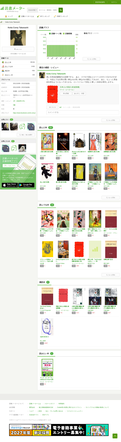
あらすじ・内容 (79, 93)
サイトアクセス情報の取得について (97, 407)
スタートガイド (50, 403)
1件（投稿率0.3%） (19, 101)
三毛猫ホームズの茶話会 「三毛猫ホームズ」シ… (63, 230)
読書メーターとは (35, 403)
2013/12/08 (76, 107)
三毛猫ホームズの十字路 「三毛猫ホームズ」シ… (47, 230)
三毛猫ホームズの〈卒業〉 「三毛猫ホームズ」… (94, 183)
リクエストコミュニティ (75, 411)
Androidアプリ (33, 415)
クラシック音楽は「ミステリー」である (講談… (46, 261)
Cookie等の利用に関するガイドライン (69, 407)
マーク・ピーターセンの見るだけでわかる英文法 (46, 379)
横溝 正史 (90, 233)
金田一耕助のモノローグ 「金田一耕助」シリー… (94, 230)
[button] (61, 10)
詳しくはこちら (9, 165)
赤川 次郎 (43, 155)
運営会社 (32, 407)
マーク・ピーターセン (67, 90)
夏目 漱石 (106, 263)
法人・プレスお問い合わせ (54, 411)
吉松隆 (42, 263)
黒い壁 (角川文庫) (61, 182)
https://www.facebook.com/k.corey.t (24, 113)
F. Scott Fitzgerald (45, 310)
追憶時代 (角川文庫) (94, 151)
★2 (60, 107)
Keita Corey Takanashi (56, 74)
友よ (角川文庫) (44, 182)
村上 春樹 (43, 340)
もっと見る (91, 59)
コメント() (66, 107)
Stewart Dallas (60, 263)
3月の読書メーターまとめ (18, 53)
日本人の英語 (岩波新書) (70, 87)
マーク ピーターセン (78, 263)
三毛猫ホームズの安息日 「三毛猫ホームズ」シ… (110, 183)
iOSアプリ (45, 415)
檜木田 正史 (91, 263)
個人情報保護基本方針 (46, 407)
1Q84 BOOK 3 (44, 336)
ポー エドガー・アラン (110, 233)
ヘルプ (31, 411)
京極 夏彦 (74, 310)
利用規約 (61, 403)
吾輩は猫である (108, 259)
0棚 (14, 105)
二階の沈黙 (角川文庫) (46, 151)
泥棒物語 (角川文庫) (109, 151)
